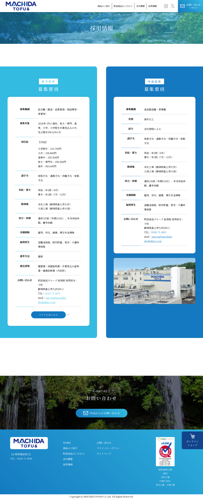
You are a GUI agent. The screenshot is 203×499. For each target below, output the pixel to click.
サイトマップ (104, 453)
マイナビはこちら (48, 315)
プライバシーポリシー (109, 448)
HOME (67, 442)
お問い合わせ (104, 442)
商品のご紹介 (80, 6)
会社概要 (131, 6)
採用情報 (149, 6)
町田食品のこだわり (107, 6)
